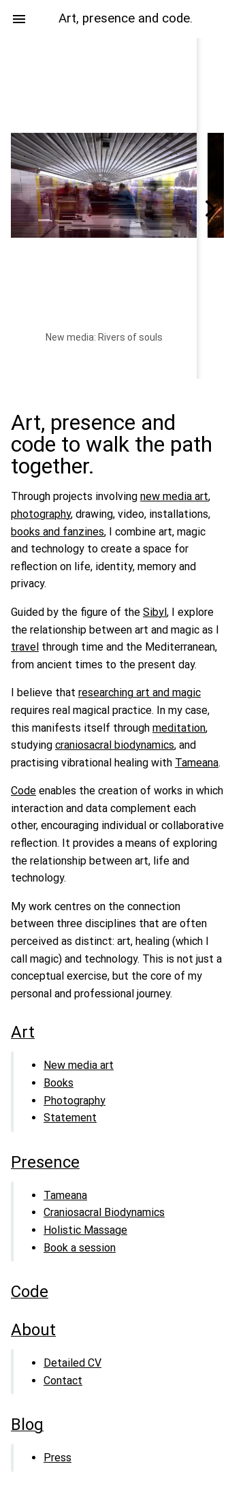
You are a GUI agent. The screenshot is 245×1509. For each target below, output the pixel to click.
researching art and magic (139, 692)
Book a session (80, 1247)
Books (59, 1082)
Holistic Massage (85, 1230)
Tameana (196, 762)
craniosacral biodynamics (114, 744)
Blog (27, 1424)
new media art (174, 496)
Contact (63, 1380)
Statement (70, 1117)
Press (57, 1457)
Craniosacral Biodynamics (104, 1212)
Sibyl (155, 612)
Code (23, 790)
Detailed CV (72, 1362)
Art (23, 1032)
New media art (79, 1065)
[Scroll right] (210, 208)
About (33, 1329)
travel (25, 646)
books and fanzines (57, 531)
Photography (74, 1100)
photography (41, 514)
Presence (45, 1162)
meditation (179, 727)
